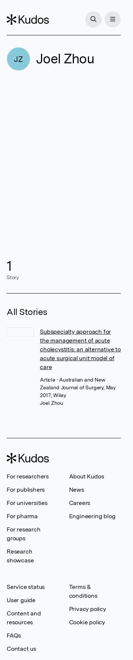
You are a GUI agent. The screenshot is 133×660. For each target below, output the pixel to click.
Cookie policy (87, 622)
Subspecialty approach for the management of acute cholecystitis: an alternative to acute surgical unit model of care (80, 349)
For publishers (26, 489)
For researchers (28, 476)
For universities (27, 502)
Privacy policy (87, 608)
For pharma (22, 516)
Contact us (21, 648)
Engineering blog (92, 516)
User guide (21, 600)
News (76, 489)
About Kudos (86, 476)
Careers (80, 502)
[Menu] (113, 19)
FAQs (14, 635)
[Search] (93, 19)
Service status (26, 586)
